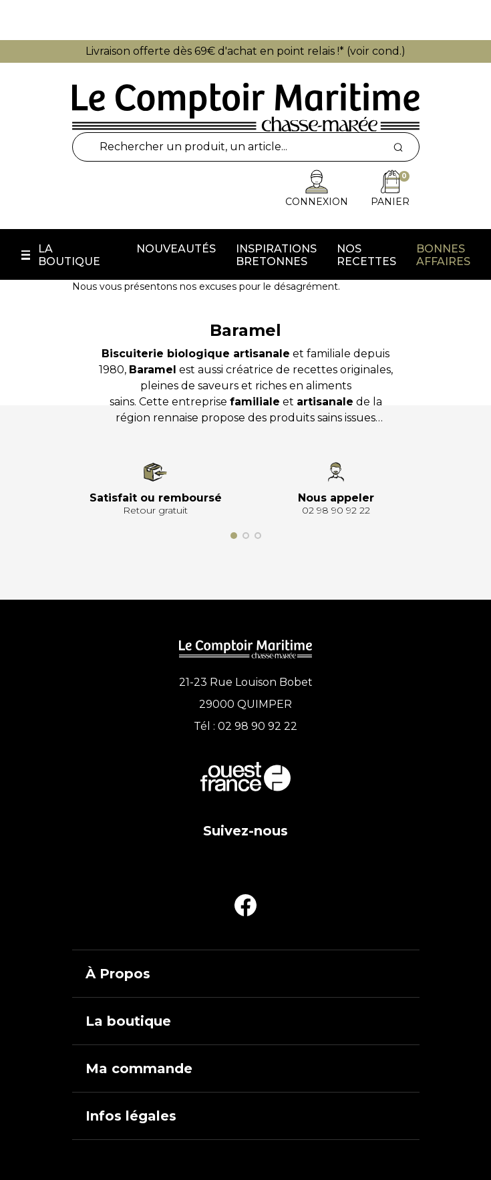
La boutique (69, 255)
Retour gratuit (155, 510)
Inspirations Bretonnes (276, 255)
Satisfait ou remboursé (156, 497)
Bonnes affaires (443, 255)
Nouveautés (176, 248)
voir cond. (375, 51)
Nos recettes (366, 255)
